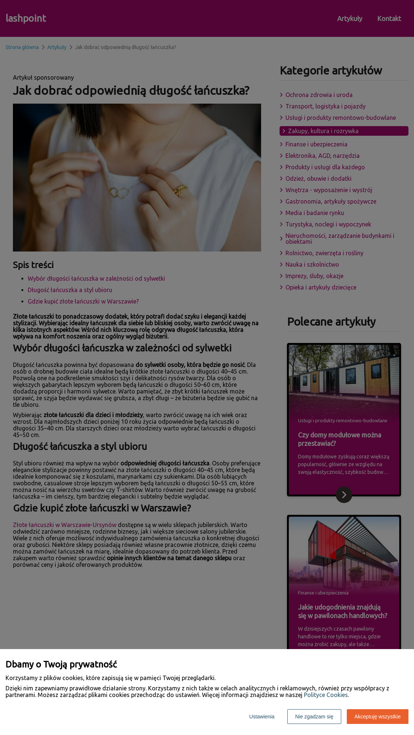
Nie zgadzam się (314, 717)
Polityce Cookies (326, 694)
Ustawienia (261, 717)
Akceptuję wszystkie (378, 717)
